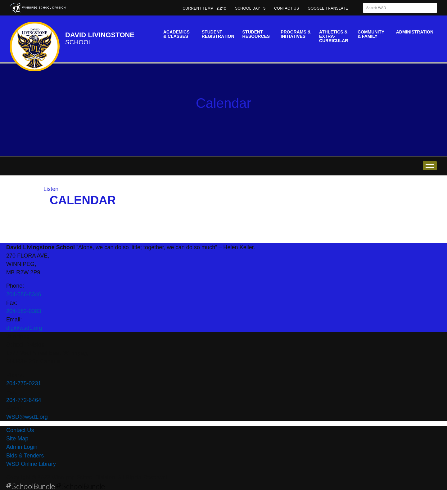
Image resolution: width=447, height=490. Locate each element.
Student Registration (218, 34)
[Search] (394, 8)
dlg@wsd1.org (24, 328)
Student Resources (256, 34)
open (430, 165)
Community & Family (371, 34)
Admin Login (22, 447)
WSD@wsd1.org (27, 417)
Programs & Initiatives (295, 34)
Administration (414, 31)
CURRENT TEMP (204, 8)
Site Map (17, 438)
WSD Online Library (31, 464)
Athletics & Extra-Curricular (333, 36)
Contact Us (20, 430)
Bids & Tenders (25, 455)
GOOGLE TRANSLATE (328, 8)
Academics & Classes (176, 34)
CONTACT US (286, 8)
